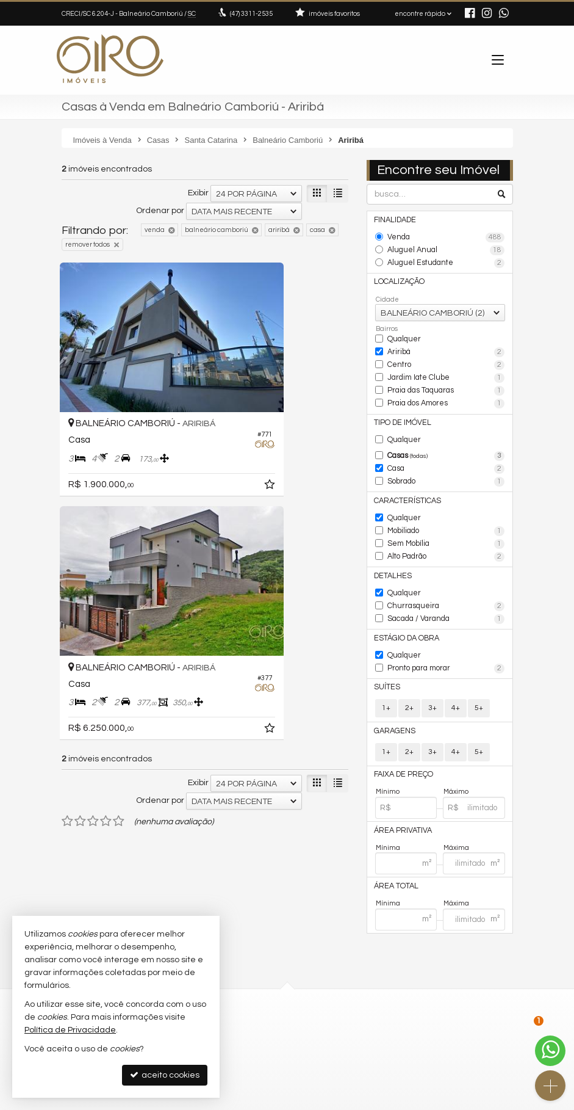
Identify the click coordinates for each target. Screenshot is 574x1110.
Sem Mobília (446, 518)
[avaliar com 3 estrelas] (93, 522)
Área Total (394, 843)
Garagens (392, 690)
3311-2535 (251, 13)
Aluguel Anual (446, 248)
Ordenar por (160, 210)
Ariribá (446, 344)
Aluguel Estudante (446, 259)
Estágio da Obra (403, 603)
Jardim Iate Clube (446, 367)
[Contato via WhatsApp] (550, 1051)
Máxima (456, 804)
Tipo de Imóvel (400, 407)
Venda (446, 236)
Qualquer (403, 332)
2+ (409, 668)
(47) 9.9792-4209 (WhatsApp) (357, 961)
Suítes (386, 648)
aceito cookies (164, 1074)
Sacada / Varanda (446, 585)
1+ (386, 668)
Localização (397, 276)
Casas (446, 438)
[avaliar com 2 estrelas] (80, 522)
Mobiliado (446, 506)
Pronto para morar (446, 631)
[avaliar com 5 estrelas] (118, 522)
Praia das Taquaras (446, 378)
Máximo (455, 749)
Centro (446, 356)
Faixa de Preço (401, 733)
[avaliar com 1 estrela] (67, 522)
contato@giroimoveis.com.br (355, 972)
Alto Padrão (446, 529)
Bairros (387, 322)
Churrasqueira (446, 574)
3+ (432, 668)
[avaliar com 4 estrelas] (106, 522)
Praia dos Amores (446, 390)
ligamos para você (339, 984)
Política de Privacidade (203, 1101)
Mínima (388, 804)
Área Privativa (400, 788)
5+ (479, 668)
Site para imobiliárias (435, 1100)
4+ (455, 668)
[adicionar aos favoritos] (187, 431)
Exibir (198, 193)
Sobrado (446, 461)
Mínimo (388, 749)
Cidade (387, 292)
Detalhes (392, 546)
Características (404, 478)
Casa (446, 449)
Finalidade (394, 219)
